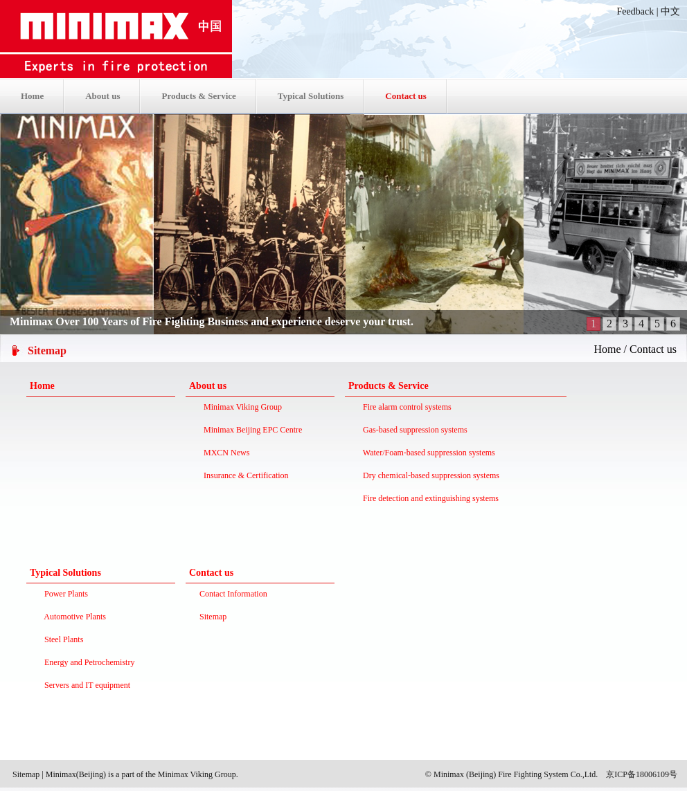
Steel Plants (61, 639)
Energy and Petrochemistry (87, 662)
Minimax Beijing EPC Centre (250, 430)
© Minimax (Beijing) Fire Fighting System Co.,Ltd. (511, 774)
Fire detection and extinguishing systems (429, 498)
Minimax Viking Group (240, 407)
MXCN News (224, 452)
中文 (670, 11)
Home (607, 349)
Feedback (635, 11)
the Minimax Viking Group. (190, 774)
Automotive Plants (73, 616)
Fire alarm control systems (405, 407)
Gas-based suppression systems (413, 430)
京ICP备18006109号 (641, 774)
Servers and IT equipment (85, 685)
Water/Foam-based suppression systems (427, 452)
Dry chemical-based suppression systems (429, 475)
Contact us (653, 349)
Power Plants (64, 594)
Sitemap (25, 774)
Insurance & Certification (244, 475)
